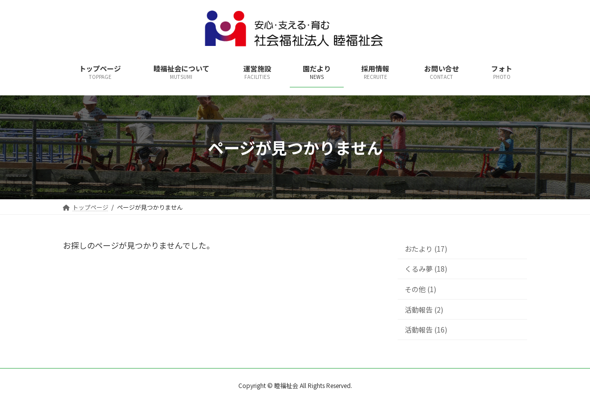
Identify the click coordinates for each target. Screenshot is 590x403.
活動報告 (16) (426, 330)
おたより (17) (426, 249)
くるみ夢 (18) (426, 269)
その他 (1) (420, 289)
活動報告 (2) (424, 310)
